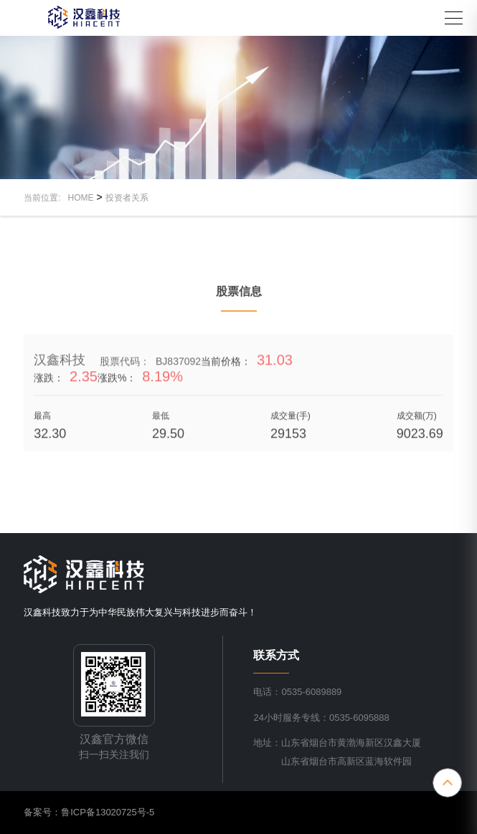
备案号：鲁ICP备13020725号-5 (89, 812)
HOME (81, 198)
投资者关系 (126, 198)
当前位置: (45, 198)
